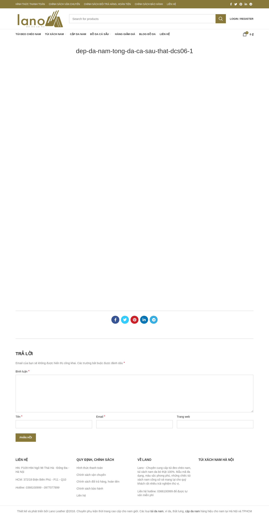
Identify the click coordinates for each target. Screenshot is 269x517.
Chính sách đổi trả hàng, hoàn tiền (98, 481)
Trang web (183, 416)
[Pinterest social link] (240, 4)
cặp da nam (192, 511)
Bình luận (23, 371)
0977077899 (51, 487)
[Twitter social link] (235, 4)
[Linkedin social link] (245, 4)
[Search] (147, 18)
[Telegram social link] (250, 4)
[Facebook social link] (231, 4)
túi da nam (156, 511)
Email (100, 416)
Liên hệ (81, 495)
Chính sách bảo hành (90, 488)
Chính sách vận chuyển (91, 474)
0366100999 (33, 487)
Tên (19, 416)
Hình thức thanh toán (90, 467)
